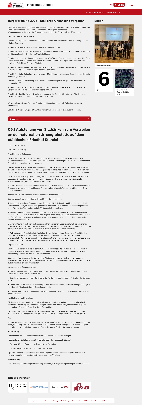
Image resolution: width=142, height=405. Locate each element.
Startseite (88, 12)
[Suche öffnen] (127, 5)
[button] (119, 5)
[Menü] (132, 5)
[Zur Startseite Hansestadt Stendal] (30, 5)
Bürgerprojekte (99, 12)
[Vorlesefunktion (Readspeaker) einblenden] (111, 5)
